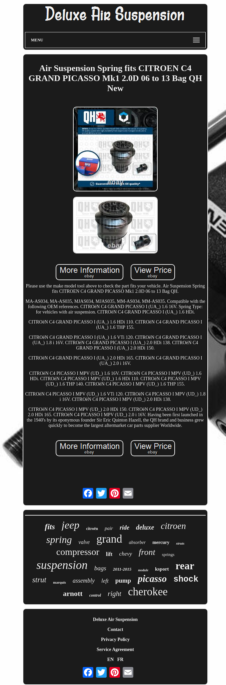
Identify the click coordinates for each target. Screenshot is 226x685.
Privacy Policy (115, 639)
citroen (173, 526)
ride (124, 527)
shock (185, 579)
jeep (70, 525)
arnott (73, 593)
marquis (59, 582)
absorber (137, 542)
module (143, 570)
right (114, 594)
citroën (92, 528)
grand (109, 539)
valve (84, 542)
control (95, 595)
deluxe (145, 527)
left (105, 581)
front (147, 552)
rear (185, 566)
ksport (162, 569)
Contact (115, 629)
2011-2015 (122, 569)
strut (39, 580)
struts (180, 543)
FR (120, 659)
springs (168, 554)
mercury (160, 542)
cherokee (148, 592)
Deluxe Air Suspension (115, 619)
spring (59, 539)
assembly (84, 580)
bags (100, 568)
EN (110, 659)
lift (109, 554)
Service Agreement (115, 649)
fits (50, 526)
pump (123, 580)
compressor (77, 552)
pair (109, 528)
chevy (125, 554)
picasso (152, 578)
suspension (62, 565)
